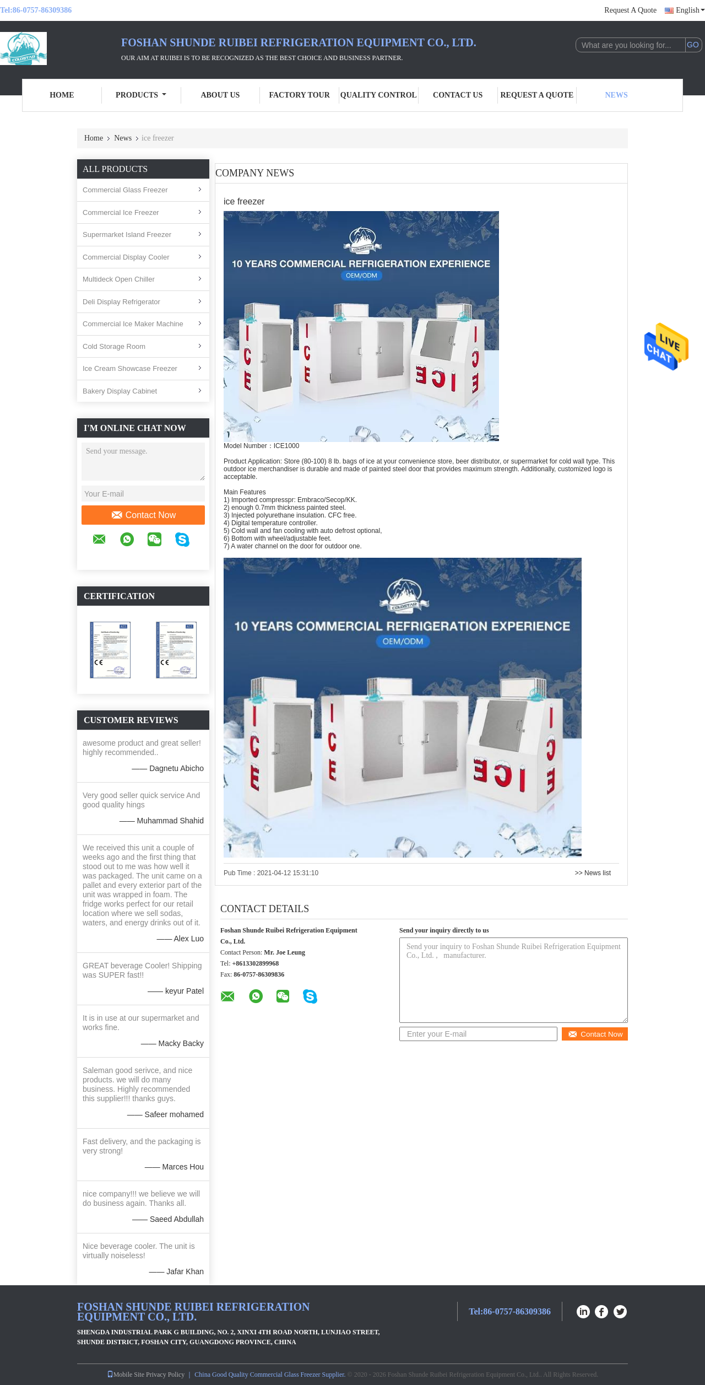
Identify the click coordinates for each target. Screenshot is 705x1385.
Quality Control (378, 95)
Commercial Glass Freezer (125, 190)
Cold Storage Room (114, 346)
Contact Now (143, 515)
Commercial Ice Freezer (121, 212)
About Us (220, 95)
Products (141, 95)
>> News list (593, 873)
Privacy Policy (165, 1374)
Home (62, 95)
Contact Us (457, 95)
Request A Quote (630, 10)
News (616, 95)
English (690, 10)
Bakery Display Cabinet (120, 391)
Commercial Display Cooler (126, 257)
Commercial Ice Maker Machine (133, 324)
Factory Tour (299, 95)
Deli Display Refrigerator (121, 302)
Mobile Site (125, 1374)
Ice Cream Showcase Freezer (130, 368)
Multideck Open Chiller (119, 279)
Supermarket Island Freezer (127, 234)
